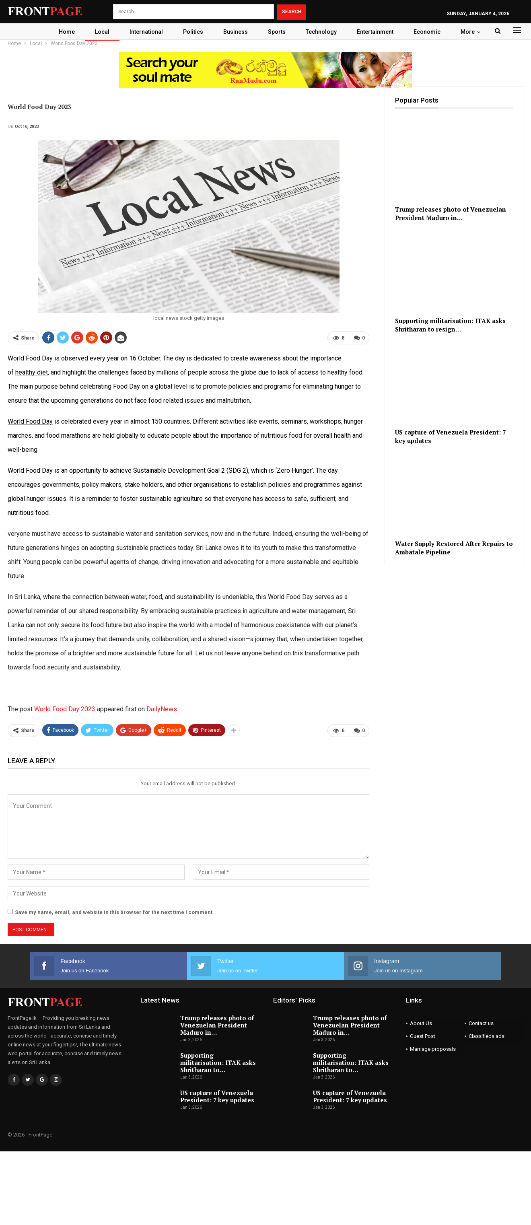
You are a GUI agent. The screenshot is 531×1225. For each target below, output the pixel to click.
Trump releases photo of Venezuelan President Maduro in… (217, 1024)
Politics (193, 32)
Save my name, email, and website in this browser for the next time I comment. (114, 912)
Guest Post (422, 1036)
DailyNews (161, 709)
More (472, 32)
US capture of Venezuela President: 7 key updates (217, 1096)
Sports (279, 32)
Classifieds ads (486, 1036)
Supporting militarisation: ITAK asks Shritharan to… (218, 1062)
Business (236, 32)
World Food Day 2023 (64, 709)
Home (63, 32)
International (144, 32)
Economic (431, 32)
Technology (324, 32)
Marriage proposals (433, 1049)
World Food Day (30, 421)
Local (99, 32)
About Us (421, 1023)
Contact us (481, 1023)
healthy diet (31, 372)
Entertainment (379, 32)
